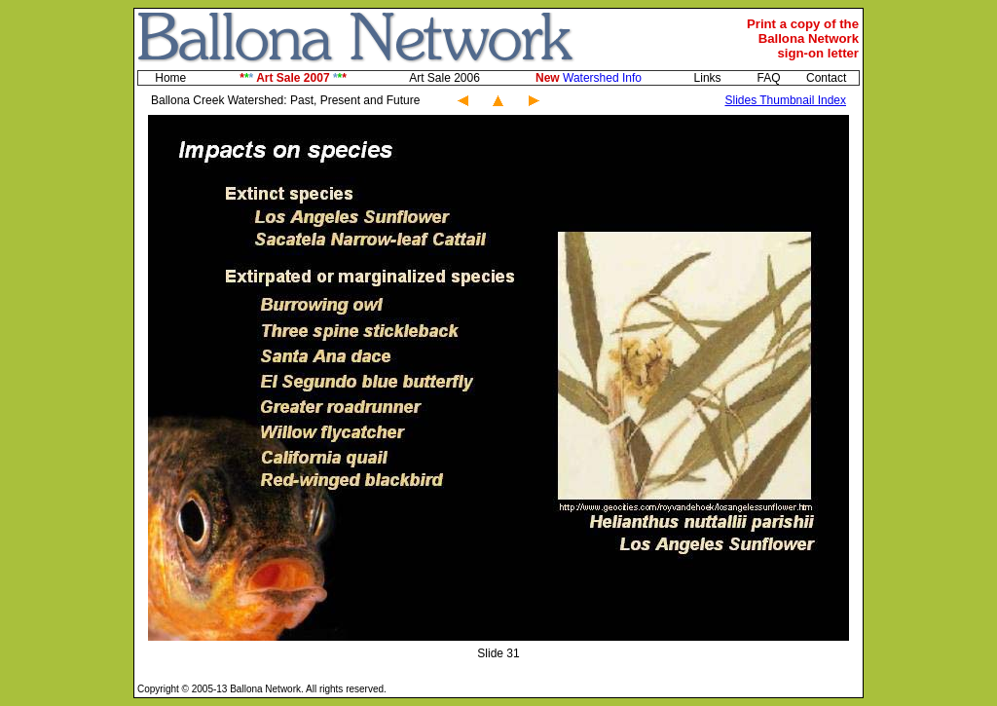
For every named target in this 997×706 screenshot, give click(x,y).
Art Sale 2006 (444, 78)
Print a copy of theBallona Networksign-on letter (803, 38)
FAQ (768, 78)
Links (707, 78)
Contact (826, 78)
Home (170, 78)
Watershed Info (588, 78)
